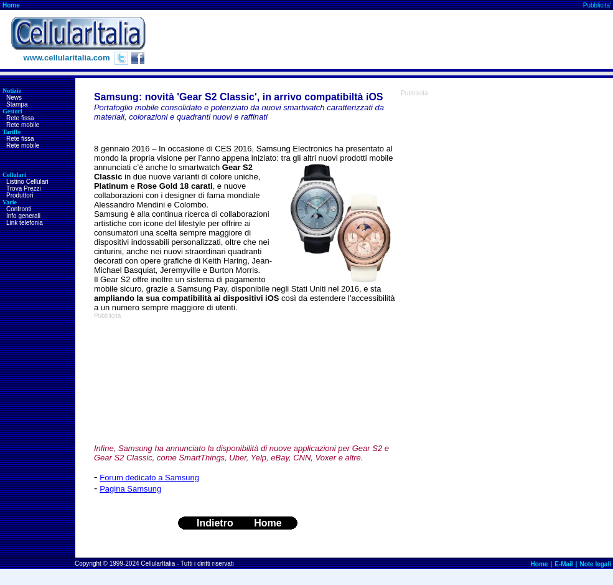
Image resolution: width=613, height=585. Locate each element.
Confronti (19, 209)
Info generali (23, 215)
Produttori (19, 195)
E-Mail (564, 564)
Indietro (215, 523)
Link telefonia (24, 222)
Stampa (16, 104)
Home (11, 5)
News (14, 97)
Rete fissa (20, 118)
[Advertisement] (164, 381)
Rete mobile (22, 124)
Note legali (595, 564)
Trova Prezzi (23, 188)
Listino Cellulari (27, 181)
